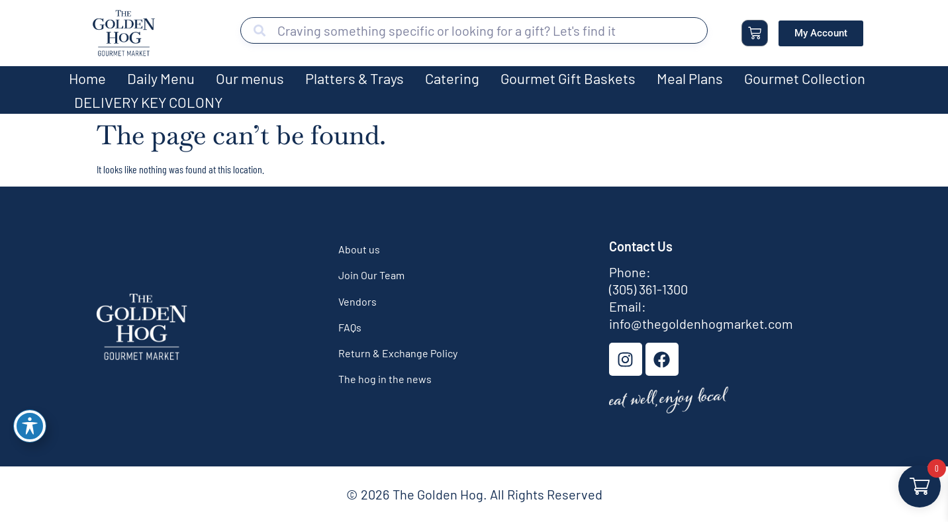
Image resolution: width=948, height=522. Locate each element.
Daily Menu (161, 78)
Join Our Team (371, 275)
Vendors (357, 301)
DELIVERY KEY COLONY (148, 101)
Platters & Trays (354, 78)
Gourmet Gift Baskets (568, 78)
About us (359, 249)
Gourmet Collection (804, 78)
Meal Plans (690, 78)
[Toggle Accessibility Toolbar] (30, 426)
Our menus (250, 78)
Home (87, 78)
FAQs (349, 327)
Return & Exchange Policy (397, 353)
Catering (452, 78)
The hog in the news (385, 378)
